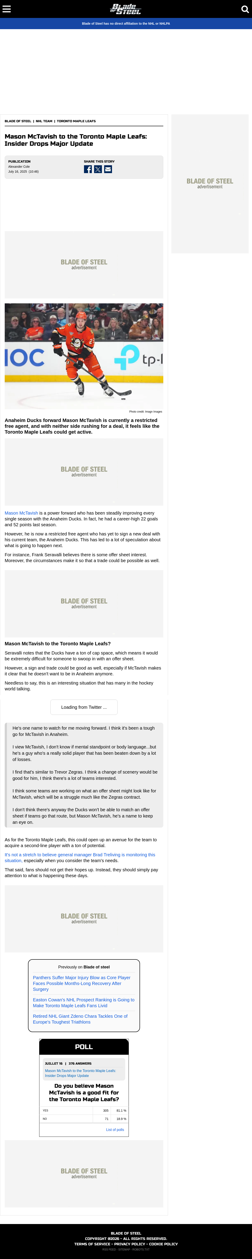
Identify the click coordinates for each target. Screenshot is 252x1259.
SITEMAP (124, 1249)
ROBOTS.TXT (141, 1249)
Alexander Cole (19, 166)
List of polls (115, 1130)
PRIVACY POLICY (129, 1244)
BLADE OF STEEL (18, 121)
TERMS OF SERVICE (92, 1244)
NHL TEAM (44, 121)
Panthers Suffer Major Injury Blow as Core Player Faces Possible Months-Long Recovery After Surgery (81, 983)
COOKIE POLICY (163, 1244)
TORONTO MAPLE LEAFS (76, 121)
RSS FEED (109, 1249)
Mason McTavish (21, 513)
